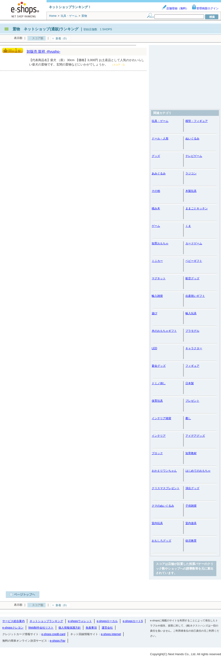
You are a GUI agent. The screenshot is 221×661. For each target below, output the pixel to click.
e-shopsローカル (107, 621)
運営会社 (107, 627)
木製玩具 (191, 191)
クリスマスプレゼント (166, 488)
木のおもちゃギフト (164, 330)
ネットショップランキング (46, 621)
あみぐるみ (159, 173)
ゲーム (156, 226)
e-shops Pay (57, 640)
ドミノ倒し (159, 383)
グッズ (156, 156)
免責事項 (91, 627)
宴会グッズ (159, 365)
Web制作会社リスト (41, 627)
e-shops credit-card (53, 634)
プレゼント (192, 400)
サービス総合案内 (13, 621)
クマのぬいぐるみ (163, 505)
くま (188, 226)
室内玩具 (157, 523)
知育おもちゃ (160, 243)
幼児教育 (191, 540)
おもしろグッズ (161, 540)
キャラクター (193, 348)
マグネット (159, 278)
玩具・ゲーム (160, 121)
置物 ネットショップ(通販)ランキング (45, 29)
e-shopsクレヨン (12, 627)
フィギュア (192, 365)
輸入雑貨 (157, 296)
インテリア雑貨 (161, 418)
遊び (154, 313)
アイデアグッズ (195, 435)
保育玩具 (157, 400)
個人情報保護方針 (69, 627)
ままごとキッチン (196, 208)
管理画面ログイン (205, 8)
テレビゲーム (193, 156)
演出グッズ (192, 488)
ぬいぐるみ (192, 138)
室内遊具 (191, 523)
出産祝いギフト (195, 296)
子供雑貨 (191, 505)
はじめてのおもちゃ (198, 470)
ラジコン (191, 173)
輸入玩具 (191, 313)
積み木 (156, 208)
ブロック (157, 453)
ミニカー (157, 261)
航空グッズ (192, 278)
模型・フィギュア (196, 121)
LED (154, 348)
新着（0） (62, 38)
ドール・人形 (160, 138)
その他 (156, 191)
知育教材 (191, 453)
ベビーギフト (193, 261)
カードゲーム (193, 243)
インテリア (159, 435)
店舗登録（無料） (175, 8)
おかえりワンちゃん (164, 470)
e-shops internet (111, 634)
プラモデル (192, 330)
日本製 (189, 383)
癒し (188, 418)
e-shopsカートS (133, 621)
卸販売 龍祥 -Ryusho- (43, 51)
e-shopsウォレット (80, 621)
